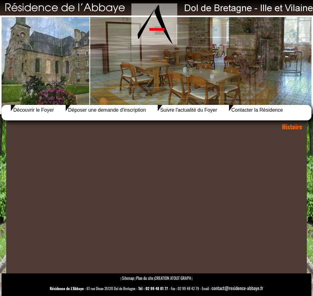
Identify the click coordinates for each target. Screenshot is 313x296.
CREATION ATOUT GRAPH (173, 278)
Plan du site (144, 278)
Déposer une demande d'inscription (107, 110)
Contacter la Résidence (257, 110)
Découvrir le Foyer (33, 110)
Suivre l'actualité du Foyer (188, 110)
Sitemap (128, 278)
